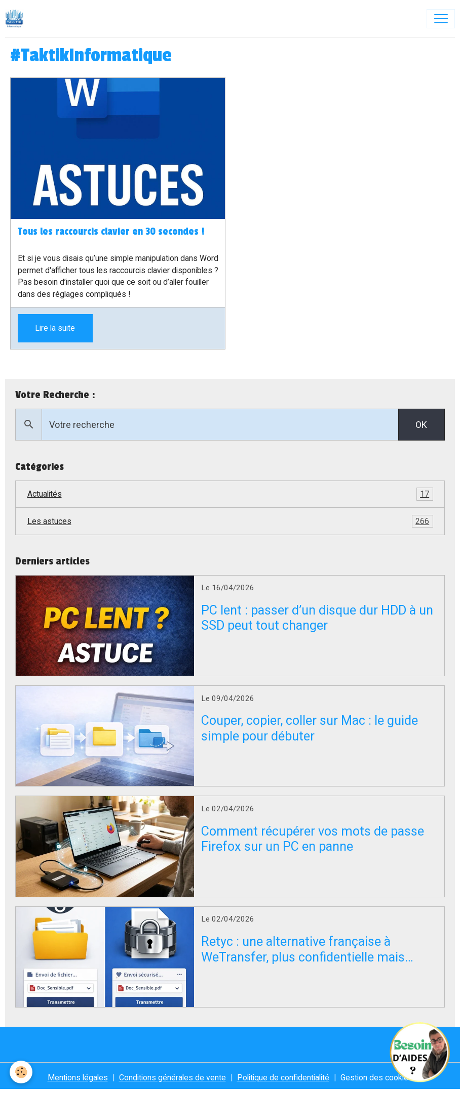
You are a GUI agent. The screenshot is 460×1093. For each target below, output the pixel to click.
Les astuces (230, 521)
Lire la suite (55, 328)
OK (421, 424)
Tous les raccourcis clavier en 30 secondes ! (111, 232)
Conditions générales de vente (172, 1077)
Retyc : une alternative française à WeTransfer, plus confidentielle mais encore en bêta (303, 949)
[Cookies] (21, 1072)
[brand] (16, 18)
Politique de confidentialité (283, 1077)
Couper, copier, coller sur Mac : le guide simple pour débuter (309, 728)
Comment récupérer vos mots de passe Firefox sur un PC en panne (312, 839)
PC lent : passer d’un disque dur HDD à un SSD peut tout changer (317, 618)
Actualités (230, 494)
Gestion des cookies (376, 1077)
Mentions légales (78, 1077)
